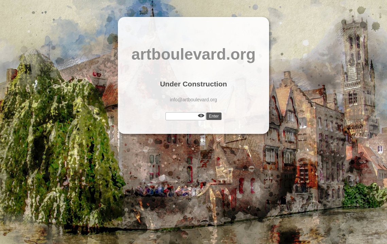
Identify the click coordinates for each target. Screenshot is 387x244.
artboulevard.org (193, 54)
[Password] (185, 116)
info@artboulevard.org (193, 99)
